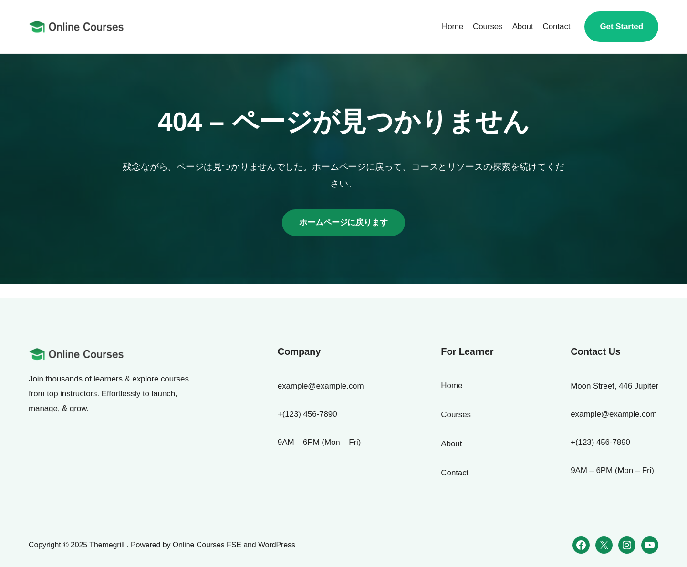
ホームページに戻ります (343, 222)
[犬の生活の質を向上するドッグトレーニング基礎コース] (76, 26)
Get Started (621, 26)
